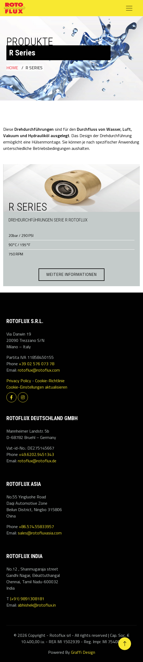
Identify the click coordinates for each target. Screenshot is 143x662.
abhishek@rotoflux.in (37, 605)
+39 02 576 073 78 (36, 363)
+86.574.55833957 (36, 526)
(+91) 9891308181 (27, 598)
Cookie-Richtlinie (50, 380)
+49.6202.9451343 (36, 454)
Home (12, 67)
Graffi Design (83, 652)
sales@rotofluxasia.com (40, 533)
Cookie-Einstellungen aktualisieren (36, 387)
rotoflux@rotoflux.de (37, 461)
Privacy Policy (18, 380)
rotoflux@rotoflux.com (39, 370)
